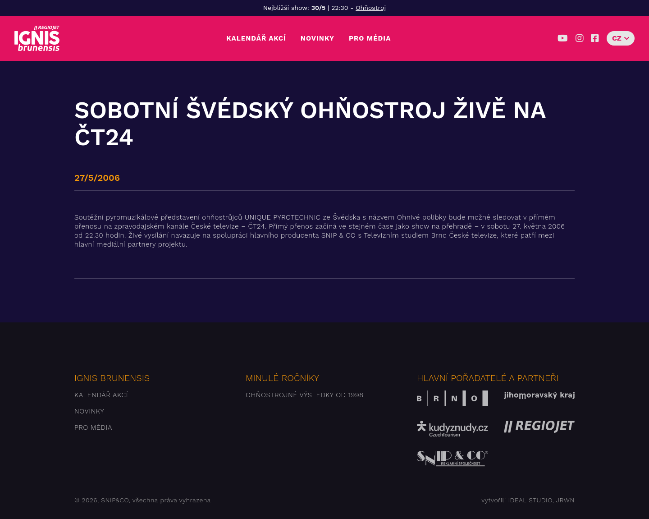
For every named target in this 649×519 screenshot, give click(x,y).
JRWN (565, 500)
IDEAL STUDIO (530, 500)
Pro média (370, 38)
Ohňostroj (371, 7)
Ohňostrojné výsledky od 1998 (305, 395)
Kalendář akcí (256, 38)
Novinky (317, 38)
